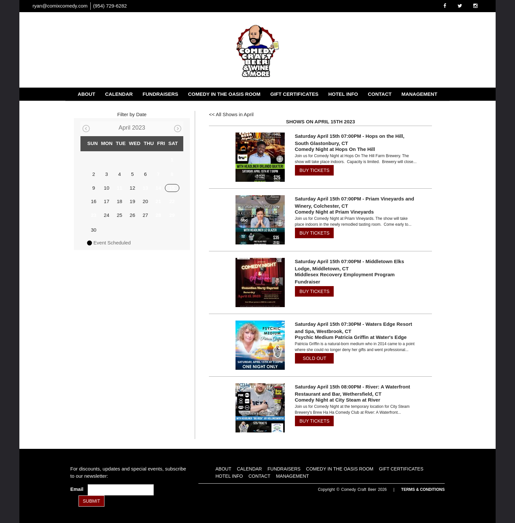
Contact (380, 94)
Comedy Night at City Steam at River (337, 400)
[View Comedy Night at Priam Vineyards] (258, 219)
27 (145, 215)
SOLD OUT (314, 358)
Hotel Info (343, 94)
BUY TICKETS (314, 170)
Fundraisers (160, 94)
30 (94, 230)
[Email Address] (121, 489)
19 (132, 201)
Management (419, 94)
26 (132, 215)
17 (106, 201)
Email (78, 489)
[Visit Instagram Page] (475, 6)
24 (106, 215)
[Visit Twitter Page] (460, 6)
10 (106, 188)
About (86, 94)
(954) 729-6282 (110, 6)
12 (132, 188)
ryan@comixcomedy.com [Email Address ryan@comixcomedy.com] (60, 6)
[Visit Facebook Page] (444, 6)
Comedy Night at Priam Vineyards (334, 212)
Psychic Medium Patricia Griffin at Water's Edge (351, 337)
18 (119, 201)
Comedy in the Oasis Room (224, 94)
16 (94, 201)
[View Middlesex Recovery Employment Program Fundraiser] (258, 282)
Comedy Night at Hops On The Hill (335, 149)
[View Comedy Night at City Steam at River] (258, 407)
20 (145, 201)
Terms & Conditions (423, 489)
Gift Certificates (294, 94)
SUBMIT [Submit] (91, 501)
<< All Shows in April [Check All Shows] (231, 114)
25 (119, 215)
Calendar (119, 94)
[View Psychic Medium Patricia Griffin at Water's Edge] (258, 345)
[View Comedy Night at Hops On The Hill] (258, 157)
